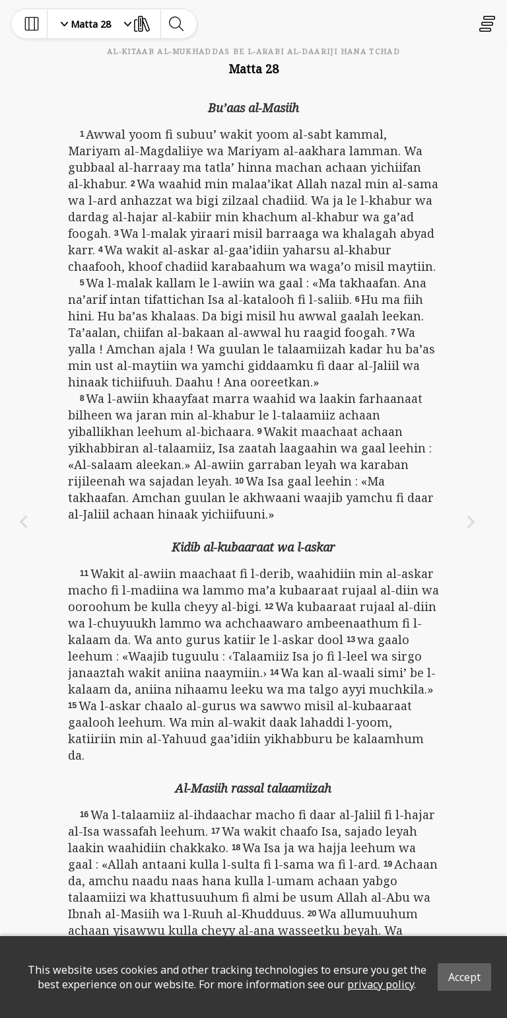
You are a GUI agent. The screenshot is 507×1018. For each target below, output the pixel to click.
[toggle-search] (175, 23)
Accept (464, 977)
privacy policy (380, 984)
